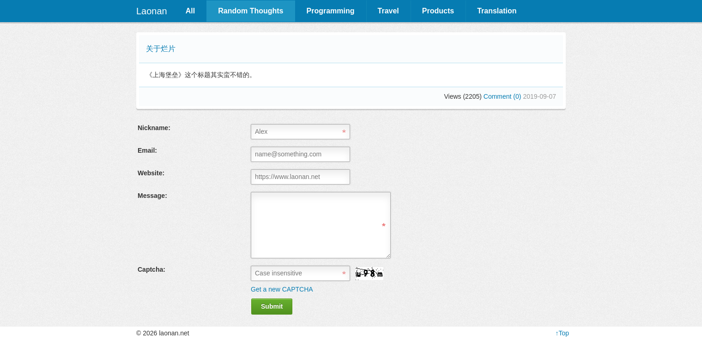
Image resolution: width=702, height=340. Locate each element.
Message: (152, 195)
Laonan (151, 11)
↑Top (562, 333)
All (190, 11)
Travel (388, 11)
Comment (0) (503, 96)
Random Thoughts (250, 11)
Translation (496, 11)
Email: (147, 150)
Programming (331, 11)
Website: (151, 173)
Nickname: (154, 127)
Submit (272, 306)
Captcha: (151, 269)
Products (438, 11)
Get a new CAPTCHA (282, 289)
